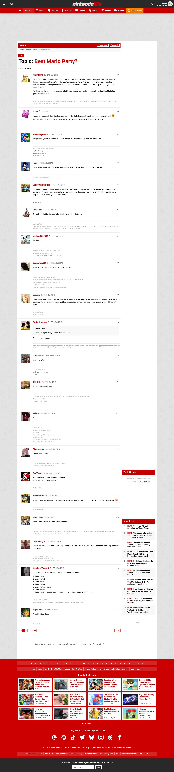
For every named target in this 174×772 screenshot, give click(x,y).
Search (114, 45)
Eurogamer (108, 754)
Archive (125, 669)
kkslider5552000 (40, 236)
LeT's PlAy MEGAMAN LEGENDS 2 (43, 255)
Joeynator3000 (39, 263)
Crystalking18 (39, 541)
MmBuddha (38, 75)
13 (118, 413)
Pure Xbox (49, 754)
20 (118, 609)
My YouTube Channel (39, 153)
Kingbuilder (38, 517)
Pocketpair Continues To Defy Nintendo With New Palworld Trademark (140, 563)
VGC (117, 754)
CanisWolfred (39, 355)
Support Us (69, 669)
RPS (146, 754)
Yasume (36, 295)
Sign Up (164, 5)
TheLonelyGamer (40, 134)
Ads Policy (116, 669)
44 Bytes (92, 748)
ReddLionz (37, 210)
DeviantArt (45, 372)
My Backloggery (38, 151)
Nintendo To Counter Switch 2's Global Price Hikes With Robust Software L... (138, 610)
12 (118, 382)
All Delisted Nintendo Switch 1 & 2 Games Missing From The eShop (138, 544)
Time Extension (61, 754)
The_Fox (36, 382)
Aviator (36, 413)
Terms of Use (103, 669)
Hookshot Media (54, 748)
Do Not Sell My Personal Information (118, 748)
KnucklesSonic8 (40, 495)
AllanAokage (38, 449)
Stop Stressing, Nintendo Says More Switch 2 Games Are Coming (140, 591)
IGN (100, 754)
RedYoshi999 (39, 473)
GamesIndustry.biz (129, 754)
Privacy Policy (90, 669)
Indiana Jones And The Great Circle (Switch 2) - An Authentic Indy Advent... (140, 582)
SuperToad (38, 609)
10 (118, 322)
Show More (87, 723)
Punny (36, 163)
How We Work (56, 669)
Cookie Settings (137, 669)
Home (22, 49)
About (40, 669)
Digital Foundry (76, 754)
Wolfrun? (36, 374)
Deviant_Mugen (40, 322)
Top (33, 669)
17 (118, 517)
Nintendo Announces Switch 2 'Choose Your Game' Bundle (139, 572)
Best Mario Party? (55, 61)
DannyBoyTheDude (41, 185)
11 (118, 355)
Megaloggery (37, 202)
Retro (35, 49)
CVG (140, 754)
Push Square (37, 754)
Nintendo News (90, 754)
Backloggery (37, 372)
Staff (47, 669)
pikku (35, 111)
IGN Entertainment (74, 748)
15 (118, 473)
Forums (24, 45)
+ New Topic (103, 45)
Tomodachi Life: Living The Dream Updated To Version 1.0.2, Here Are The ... (139, 535)
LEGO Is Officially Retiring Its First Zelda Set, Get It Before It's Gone (140, 600)
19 (118, 568)
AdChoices (100, 748)
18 (118, 541)
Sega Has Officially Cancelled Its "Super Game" (138, 527)
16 (118, 495)
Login (159, 5)
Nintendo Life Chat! (39, 155)
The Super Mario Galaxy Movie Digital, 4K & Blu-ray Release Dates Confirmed (140, 554)
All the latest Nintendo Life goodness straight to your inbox (87, 762)
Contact (79, 669)
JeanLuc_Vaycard (41, 568)
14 (118, 449)
